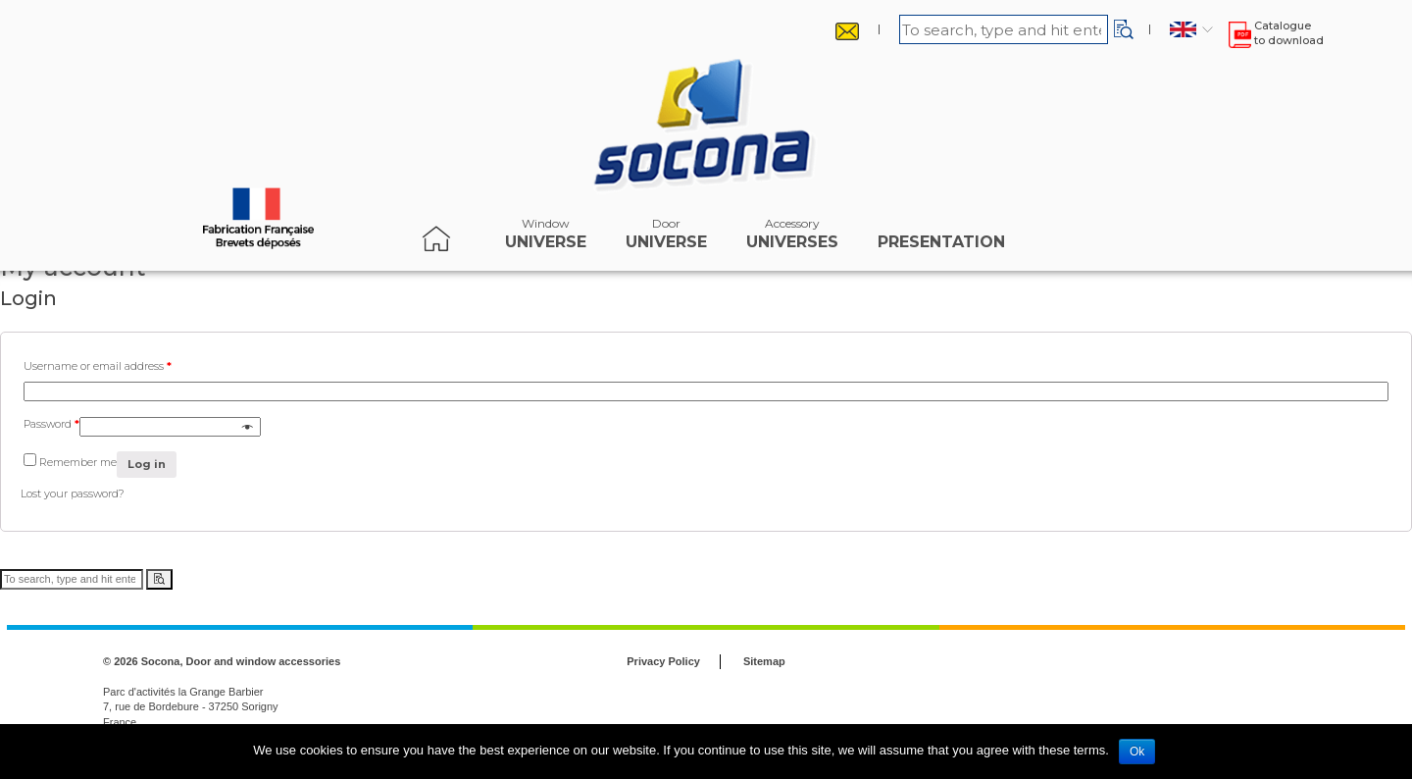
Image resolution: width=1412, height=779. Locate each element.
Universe (545, 238)
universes (792, 238)
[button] (1123, 29)
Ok (1137, 751)
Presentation (941, 238)
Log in (146, 464)
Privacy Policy (663, 661)
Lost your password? (73, 493)
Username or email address (98, 366)
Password (51, 424)
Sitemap (764, 661)
